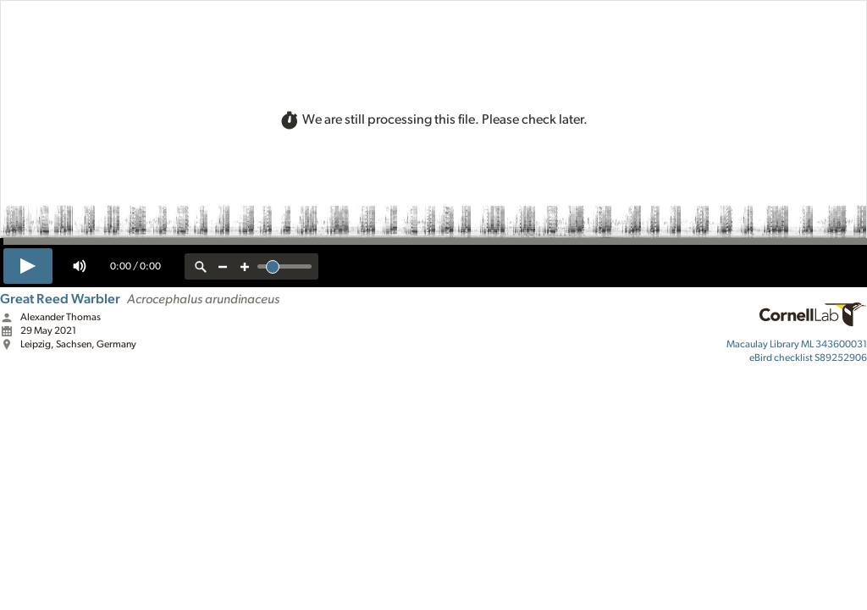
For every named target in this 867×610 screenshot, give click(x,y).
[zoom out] (222, 266)
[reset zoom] (200, 266)
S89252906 (808, 357)
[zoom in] (244, 266)
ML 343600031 (796, 344)
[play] (27, 266)
